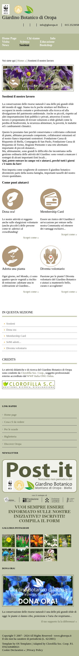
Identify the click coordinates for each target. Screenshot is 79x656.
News (5, 45)
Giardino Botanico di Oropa (29, 17)
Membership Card (16, 335)
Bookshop (46, 45)
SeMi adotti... (13, 342)
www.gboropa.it (62, 635)
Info (52, 38)
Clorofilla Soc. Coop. (32, 372)
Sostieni (24, 45)
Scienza (24, 41)
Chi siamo (33, 38)
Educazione (47, 41)
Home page (10, 414)
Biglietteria (10, 436)
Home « (21, 60)
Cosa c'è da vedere (14, 421)
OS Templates (23, 643)
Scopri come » (31, 237)
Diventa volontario (16, 348)
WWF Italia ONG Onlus (40, 376)
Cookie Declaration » (13, 650)
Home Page (9, 38)
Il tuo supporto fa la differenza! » (59, 621)
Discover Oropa (12, 443)
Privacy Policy (35, 650)
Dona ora (11, 329)
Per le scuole (11, 429)
